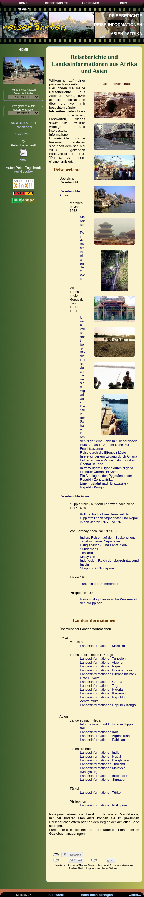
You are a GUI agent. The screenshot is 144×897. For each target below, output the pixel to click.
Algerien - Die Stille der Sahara (82, 410)
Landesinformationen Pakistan (102, 740)
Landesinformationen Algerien (102, 662)
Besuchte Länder (23, 93)
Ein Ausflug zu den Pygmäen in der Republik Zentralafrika (106, 477)
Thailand (86, 553)
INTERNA (23, 9)
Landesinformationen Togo (99, 686)
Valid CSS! (23, 134)
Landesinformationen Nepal (100, 756)
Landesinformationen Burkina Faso (106, 670)
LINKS (123, 3)
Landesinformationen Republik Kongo (108, 705)
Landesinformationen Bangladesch (105, 760)
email (23, 158)
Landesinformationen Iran (99, 732)
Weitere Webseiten (23, 109)
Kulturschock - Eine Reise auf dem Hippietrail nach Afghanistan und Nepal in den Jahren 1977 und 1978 (109, 518)
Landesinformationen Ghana (101, 682)
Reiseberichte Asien (74, 496)
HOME (23, 3)
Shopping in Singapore (97, 568)
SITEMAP (23, 895)
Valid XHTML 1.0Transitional (23, 125)
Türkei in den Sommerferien (100, 584)
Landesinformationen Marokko (102, 646)
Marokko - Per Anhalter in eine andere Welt (82, 248)
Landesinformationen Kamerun (103, 693)
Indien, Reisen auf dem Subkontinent (107, 537)
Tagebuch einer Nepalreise (100, 541)
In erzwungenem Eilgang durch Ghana (108, 456)
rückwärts (56, 895)
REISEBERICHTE (56, 3)
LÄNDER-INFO (89, 3)
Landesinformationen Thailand (102, 764)
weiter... (135, 895)
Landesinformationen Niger (100, 666)
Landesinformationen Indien (100, 752)
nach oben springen (97, 895)
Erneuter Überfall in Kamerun (101, 472)
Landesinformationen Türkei (100, 792)
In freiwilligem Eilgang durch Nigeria (106, 468)
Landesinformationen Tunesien (103, 659)
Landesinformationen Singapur (102, 779)
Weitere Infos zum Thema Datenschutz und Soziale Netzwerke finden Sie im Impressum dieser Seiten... (94, 867)
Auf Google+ (23, 171)
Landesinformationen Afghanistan (105, 736)
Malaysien (87, 557)
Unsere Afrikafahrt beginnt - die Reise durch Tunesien (82, 352)
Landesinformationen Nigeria (101, 689)
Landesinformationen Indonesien (104, 776)
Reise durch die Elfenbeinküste (103, 452)
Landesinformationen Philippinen (104, 805)
